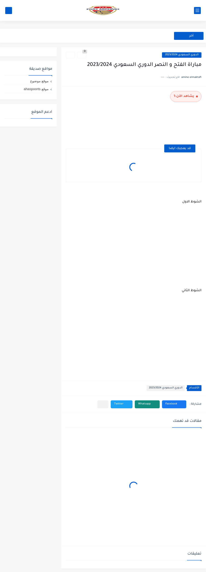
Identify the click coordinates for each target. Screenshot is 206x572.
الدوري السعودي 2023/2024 (182, 54)
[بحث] (8, 10)
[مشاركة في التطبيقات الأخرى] (102, 404)
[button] (174, 404)
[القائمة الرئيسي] (197, 10)
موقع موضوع (39, 81)
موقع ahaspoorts (36, 89)
